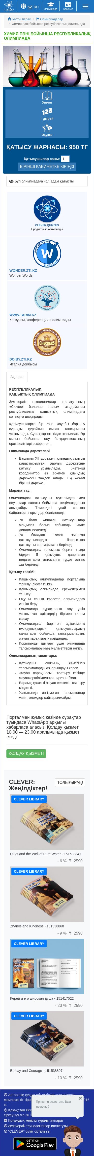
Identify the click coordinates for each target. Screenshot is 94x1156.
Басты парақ (19, 19)
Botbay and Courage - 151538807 (36, 1071)
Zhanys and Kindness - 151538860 (37, 926)
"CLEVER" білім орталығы (29, 1131)
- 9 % (62, 933)
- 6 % (62, 861)
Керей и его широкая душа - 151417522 (42, 998)
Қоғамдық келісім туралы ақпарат (35, 1120)
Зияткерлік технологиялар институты (38, 1126)
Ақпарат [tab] (17, 377)
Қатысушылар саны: (42, 159)
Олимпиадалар (49, 19)
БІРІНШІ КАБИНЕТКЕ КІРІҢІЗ (47, 166)
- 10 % (61, 1078)
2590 (75, 861)
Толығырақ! (70, 782)
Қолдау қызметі (26, 753)
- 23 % (61, 1005)
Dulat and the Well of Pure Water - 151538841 (45, 854)
